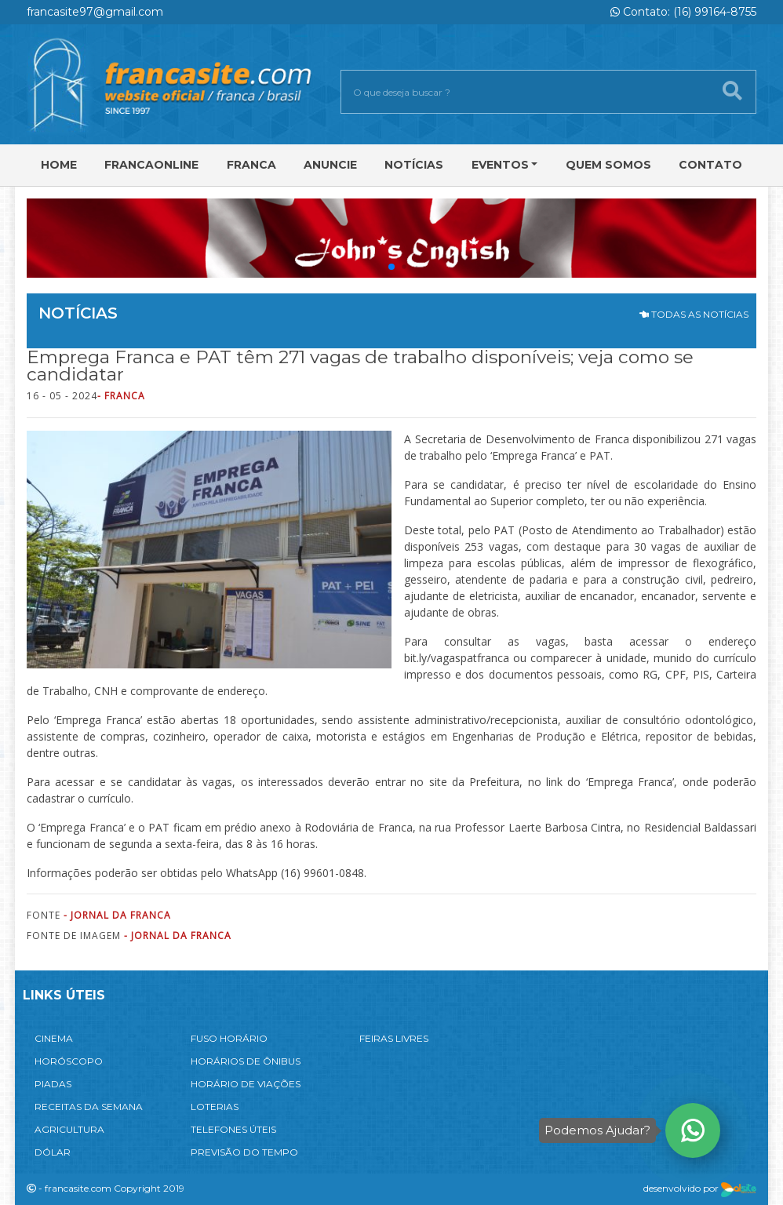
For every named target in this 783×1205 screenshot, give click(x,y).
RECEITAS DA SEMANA (89, 1106)
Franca (251, 165)
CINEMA (54, 1038)
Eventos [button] (500, 165)
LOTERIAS (215, 1106)
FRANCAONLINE (151, 165)
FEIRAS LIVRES (393, 1038)
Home (59, 165)
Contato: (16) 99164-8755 (683, 12)
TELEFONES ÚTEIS (233, 1129)
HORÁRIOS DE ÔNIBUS (245, 1061)
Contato (710, 165)
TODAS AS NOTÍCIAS (693, 314)
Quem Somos (608, 165)
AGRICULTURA (69, 1129)
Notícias (413, 165)
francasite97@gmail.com (95, 12)
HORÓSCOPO (69, 1061)
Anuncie (330, 165)
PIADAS (53, 1084)
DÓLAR (53, 1152)
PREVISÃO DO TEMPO (244, 1152)
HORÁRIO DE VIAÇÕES (245, 1084)
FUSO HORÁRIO (229, 1038)
